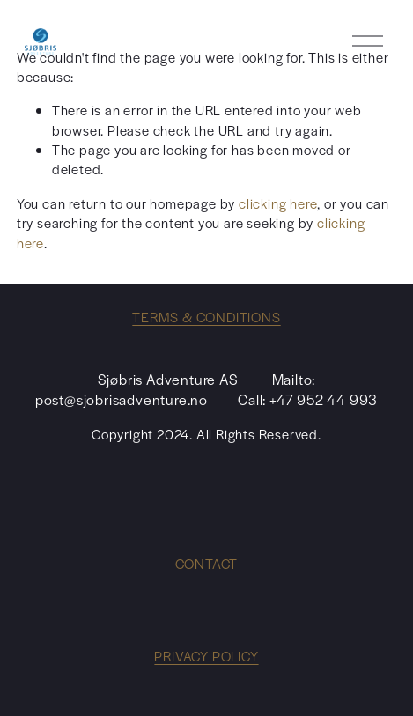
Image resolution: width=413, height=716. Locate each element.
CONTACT (207, 563)
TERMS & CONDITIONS (206, 316)
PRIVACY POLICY (206, 655)
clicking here (278, 203)
